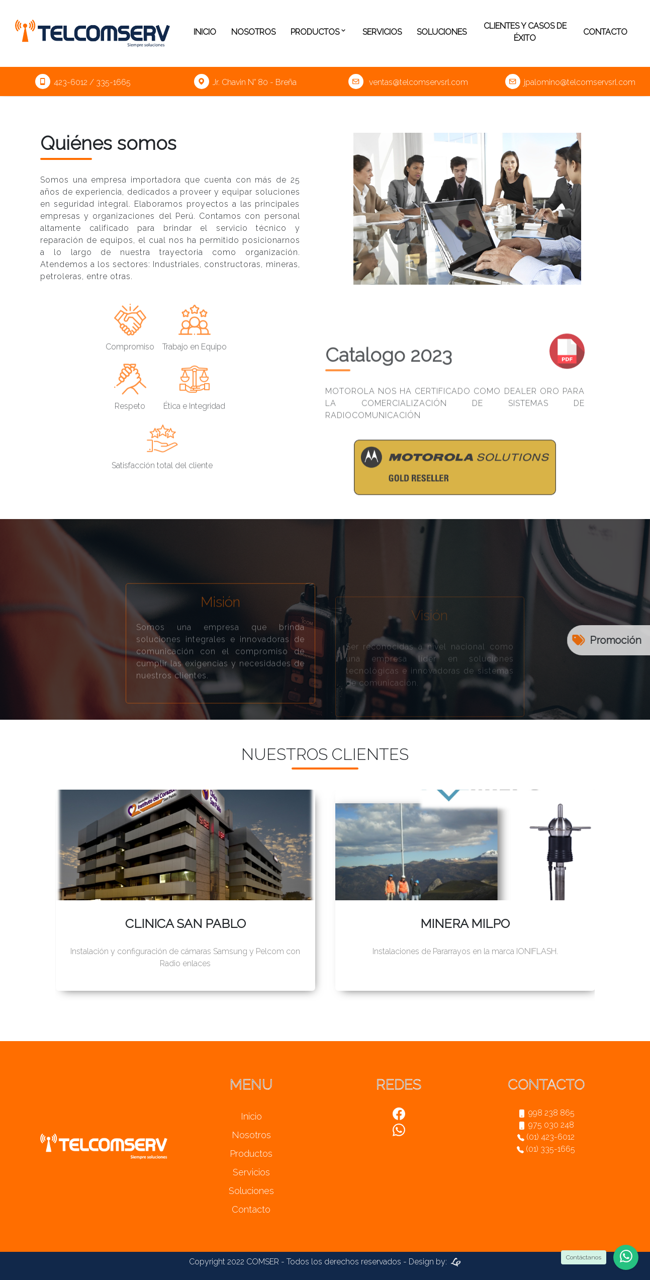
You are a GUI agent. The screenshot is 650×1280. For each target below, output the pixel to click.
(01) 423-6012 (546, 1137)
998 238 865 (546, 1113)
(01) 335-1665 (546, 1149)
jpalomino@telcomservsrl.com (570, 82)
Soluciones (442, 32)
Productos (319, 32)
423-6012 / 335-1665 (83, 82)
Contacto (605, 32)
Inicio (205, 32)
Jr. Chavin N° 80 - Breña (245, 82)
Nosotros (253, 32)
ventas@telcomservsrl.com (408, 82)
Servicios (382, 32)
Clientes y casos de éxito (525, 32)
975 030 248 (546, 1125)
